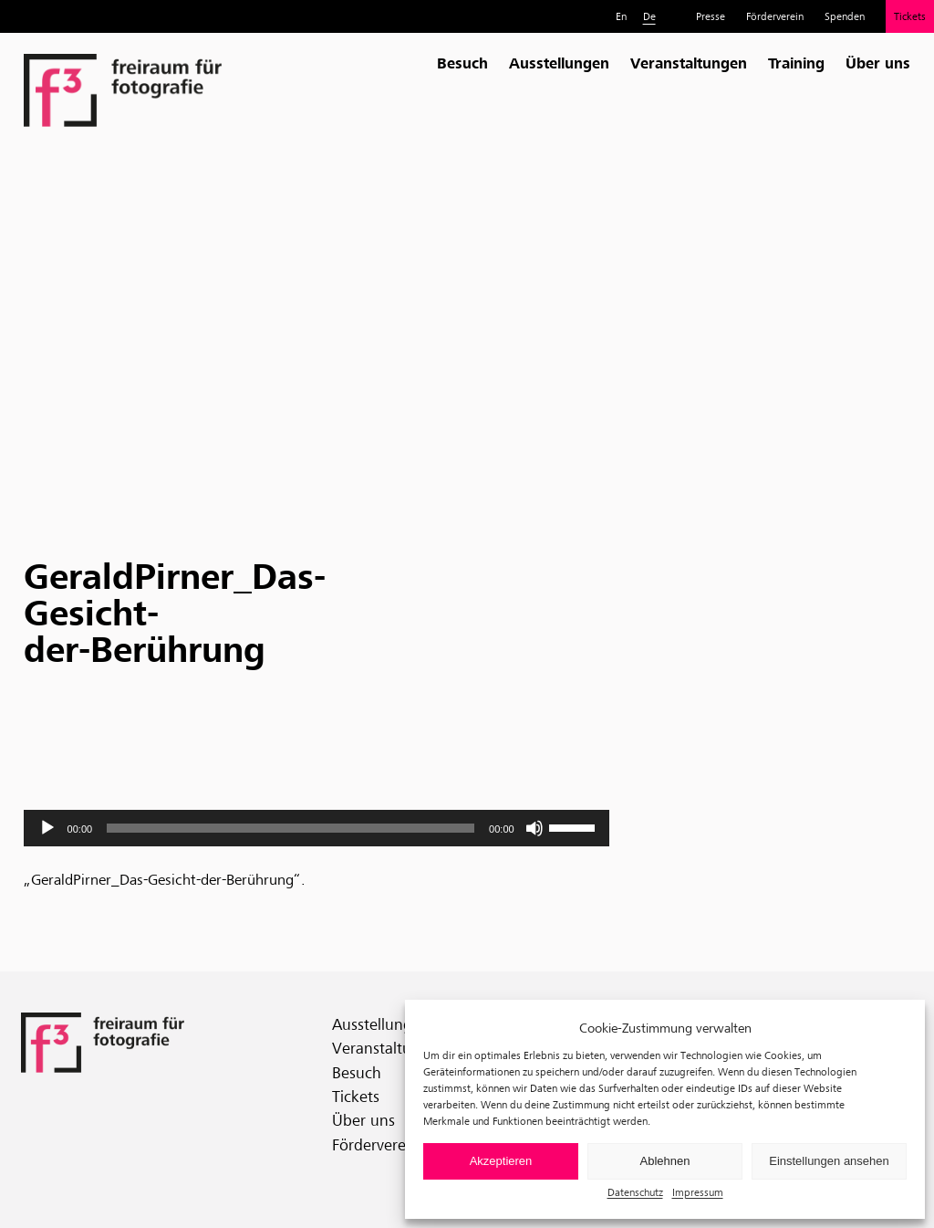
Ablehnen (665, 1161)
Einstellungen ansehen (829, 1161)
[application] (316, 828)
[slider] (290, 828)
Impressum (697, 1192)
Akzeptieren (501, 1161)
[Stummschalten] (534, 828)
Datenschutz (635, 1192)
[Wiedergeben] (47, 828)
